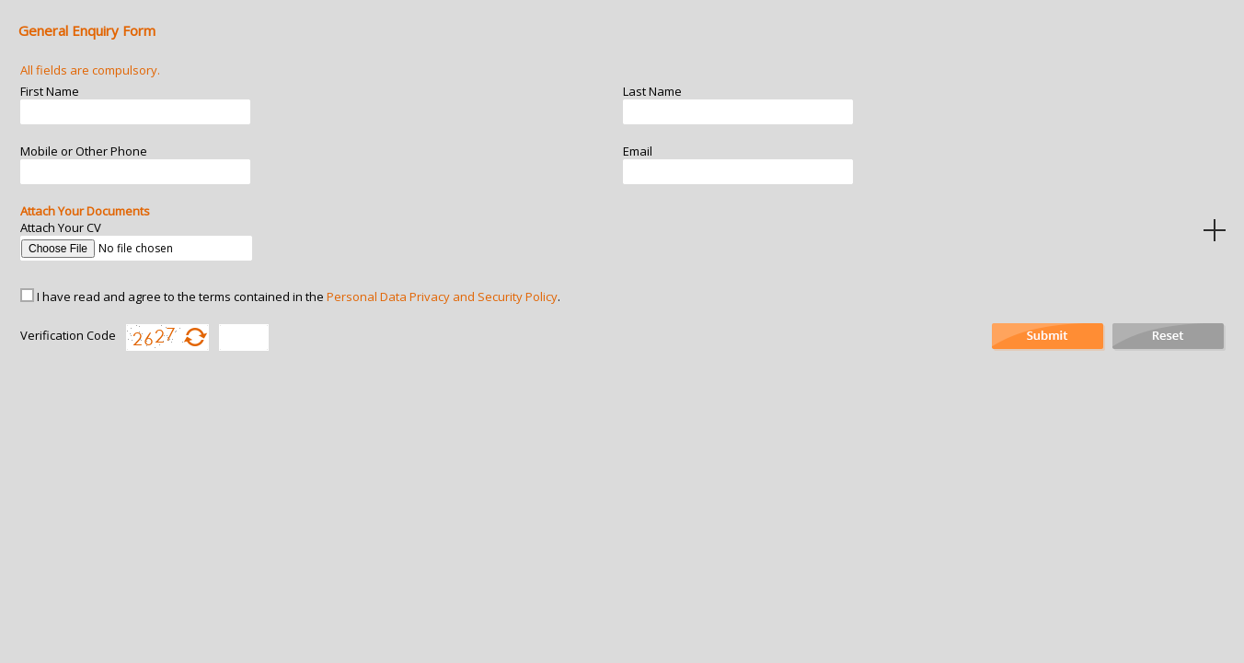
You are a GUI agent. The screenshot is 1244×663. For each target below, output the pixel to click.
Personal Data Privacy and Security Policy (442, 296)
